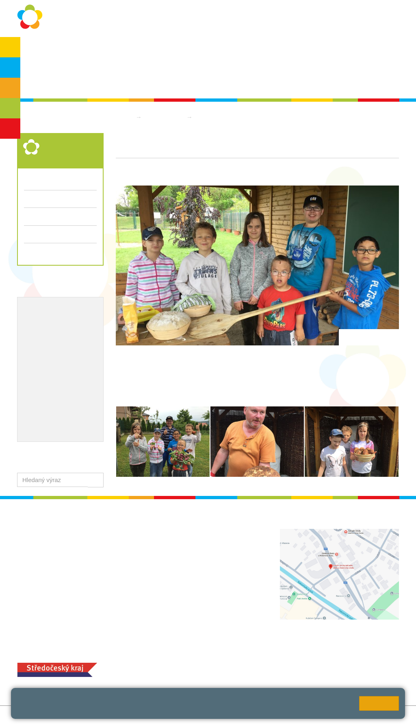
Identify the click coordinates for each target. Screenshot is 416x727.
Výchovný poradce (51, 310)
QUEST (304, 49)
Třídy (31, 198)
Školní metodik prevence (59, 323)
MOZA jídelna (167, 655)
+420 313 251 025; (174, 668)
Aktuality (191, 49)
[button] (96, 480)
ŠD (10, 128)
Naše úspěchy (44, 349)
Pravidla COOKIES (258, 716)
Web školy (385, 716)
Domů (124, 117)
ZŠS (10, 87)
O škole (39, 49)
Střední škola (165, 117)
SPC (368, 49)
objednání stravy (223, 668)
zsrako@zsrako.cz (194, 595)
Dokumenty (230, 49)
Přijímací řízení (60, 234)
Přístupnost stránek (200, 716)
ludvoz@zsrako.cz (194, 550)
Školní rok (154, 49)
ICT (53, 336)
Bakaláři (338, 49)
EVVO (33, 336)
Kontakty (270, 49)
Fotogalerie (39, 216)
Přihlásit (158, 716)
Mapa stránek (124, 716)
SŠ (10, 108)
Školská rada (47, 82)
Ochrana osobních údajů (95, 49)
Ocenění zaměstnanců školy (65, 363)
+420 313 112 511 (184, 542)
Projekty (75, 336)
